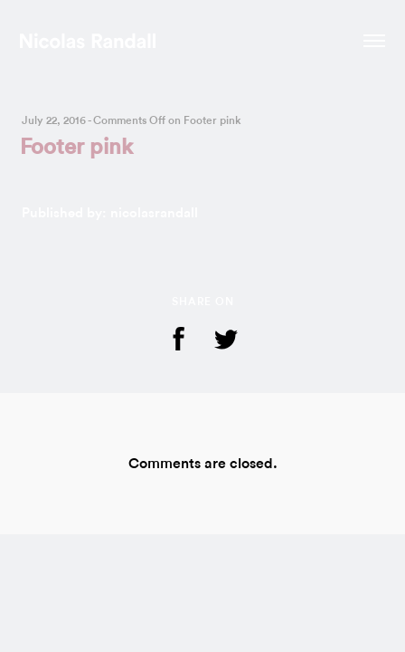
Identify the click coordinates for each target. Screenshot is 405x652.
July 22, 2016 (54, 120)
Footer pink (76, 147)
